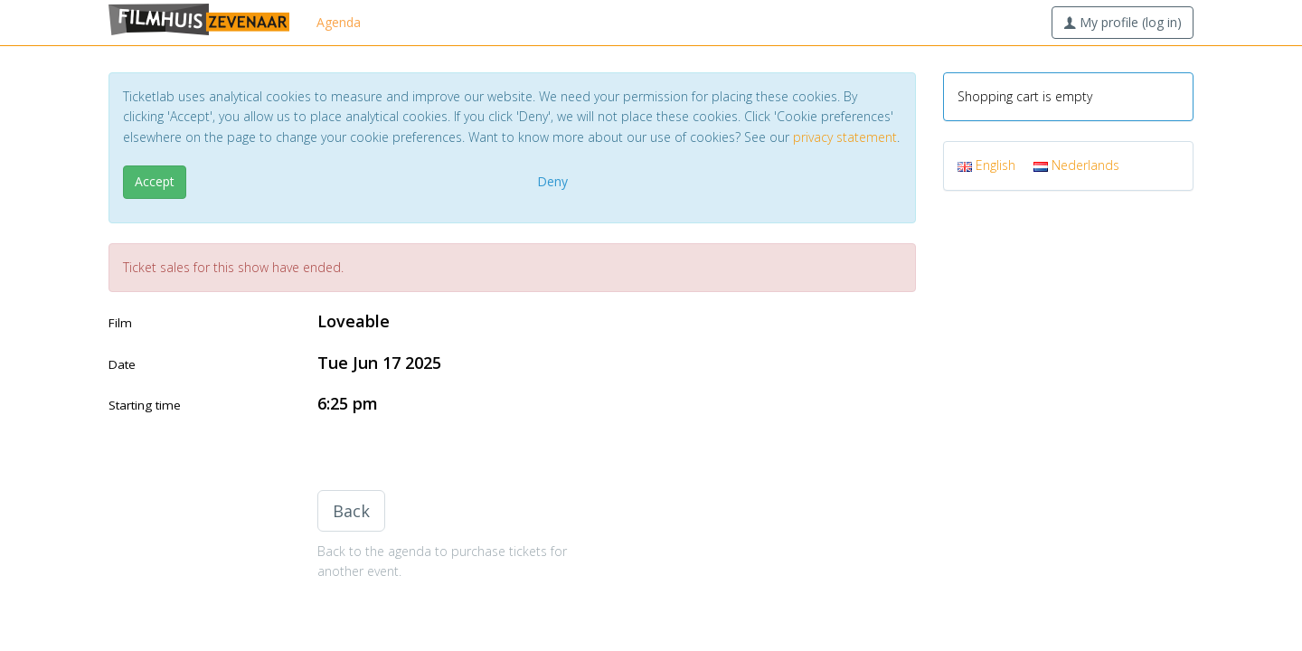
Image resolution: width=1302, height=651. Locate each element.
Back (351, 511)
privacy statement (845, 137)
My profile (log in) (1122, 22)
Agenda (338, 22)
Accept (155, 181)
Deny (552, 181)
